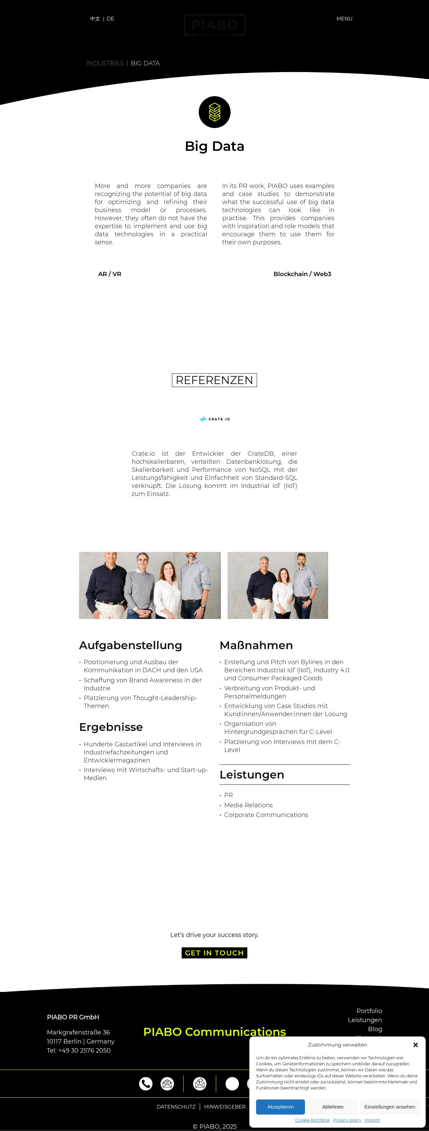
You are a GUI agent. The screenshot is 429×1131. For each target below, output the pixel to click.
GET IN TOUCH (214, 953)
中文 (95, 18)
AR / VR (109, 274)
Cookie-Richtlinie (312, 1120)
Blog (375, 1029)
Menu (344, 18)
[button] (415, 1045)
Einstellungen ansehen (389, 1107)
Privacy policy (347, 1120)
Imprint (372, 1120)
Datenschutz (176, 1107)
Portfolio (369, 1011)
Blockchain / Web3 (302, 274)
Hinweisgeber (225, 1107)
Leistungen (365, 1020)
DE (110, 18)
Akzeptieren (280, 1107)
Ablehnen (332, 1107)
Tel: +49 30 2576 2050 (79, 1050)
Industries (105, 63)
